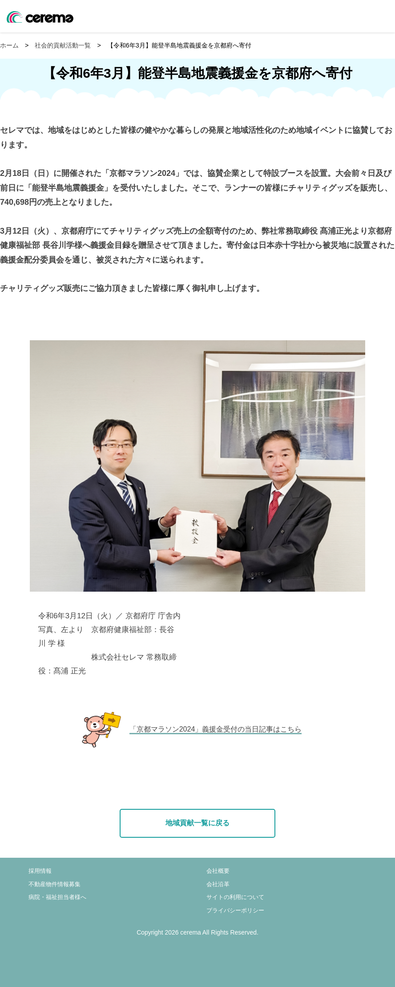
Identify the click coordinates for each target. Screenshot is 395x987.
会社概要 (218, 871)
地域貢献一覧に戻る (197, 823)
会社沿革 (218, 884)
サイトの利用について (235, 897)
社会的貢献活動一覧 (63, 45)
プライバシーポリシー (235, 910)
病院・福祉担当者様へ (57, 897)
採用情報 (40, 871)
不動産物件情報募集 (54, 884)
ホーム (9, 45)
